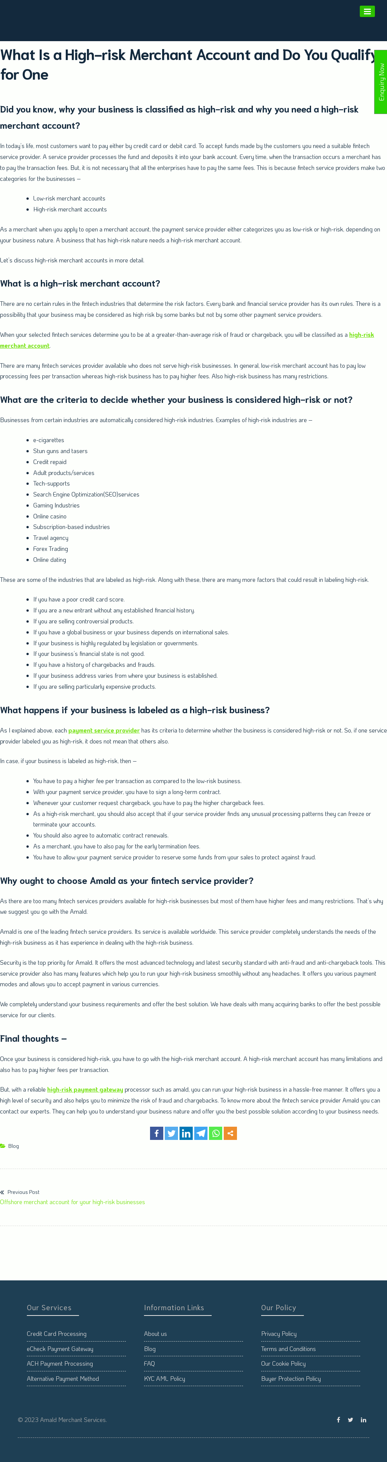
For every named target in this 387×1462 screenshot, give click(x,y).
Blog (13, 1145)
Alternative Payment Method (63, 1378)
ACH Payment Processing (60, 1363)
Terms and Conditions (288, 1349)
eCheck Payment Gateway (60, 1349)
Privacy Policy (279, 1333)
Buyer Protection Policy (291, 1378)
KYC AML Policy (164, 1378)
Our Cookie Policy (283, 1363)
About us (155, 1333)
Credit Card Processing (57, 1333)
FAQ (149, 1363)
